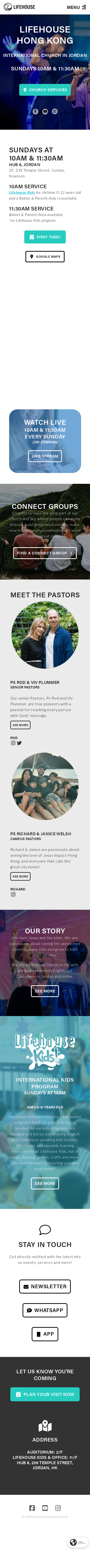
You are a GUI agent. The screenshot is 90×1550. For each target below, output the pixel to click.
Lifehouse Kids (22, 192)
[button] (76, 7)
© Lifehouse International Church (45, 1516)
